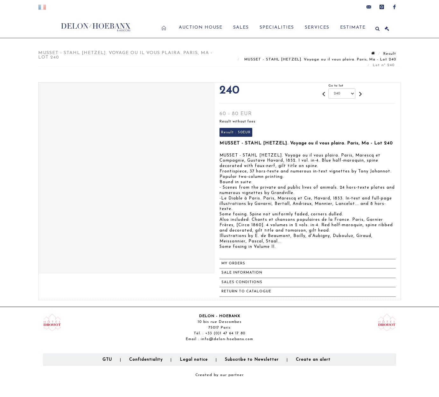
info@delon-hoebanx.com (227, 339)
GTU (107, 360)
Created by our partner (219, 375)
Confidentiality (146, 360)
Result (389, 54)
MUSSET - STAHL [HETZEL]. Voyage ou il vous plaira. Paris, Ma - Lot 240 (319, 59)
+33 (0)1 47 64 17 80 (225, 333)
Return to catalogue (246, 291)
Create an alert (313, 360)
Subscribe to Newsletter (252, 360)
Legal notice (194, 360)
